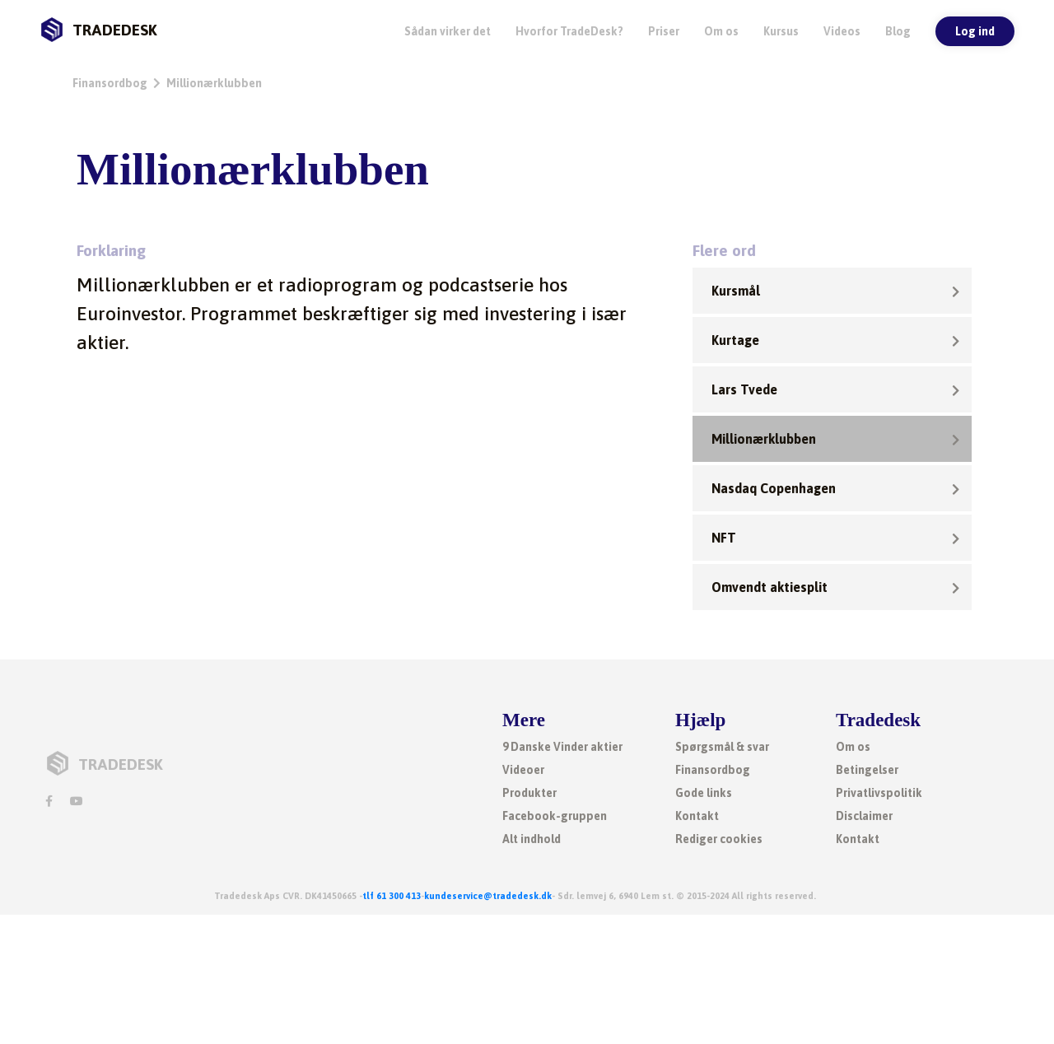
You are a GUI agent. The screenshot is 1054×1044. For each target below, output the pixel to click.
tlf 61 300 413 (391, 896)
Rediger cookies (719, 839)
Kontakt (697, 816)
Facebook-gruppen (554, 816)
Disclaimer (864, 816)
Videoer (523, 769)
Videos (841, 31)
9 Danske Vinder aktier (562, 746)
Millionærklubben (214, 83)
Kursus (781, 31)
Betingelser (867, 769)
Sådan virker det (447, 31)
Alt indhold (531, 839)
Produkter (529, 792)
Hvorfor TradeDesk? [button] (569, 31)
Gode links (703, 792)
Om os (721, 31)
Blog (898, 31)
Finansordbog (109, 83)
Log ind (975, 31)
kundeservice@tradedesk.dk (488, 896)
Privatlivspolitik (879, 792)
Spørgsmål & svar (722, 746)
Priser (663, 31)
